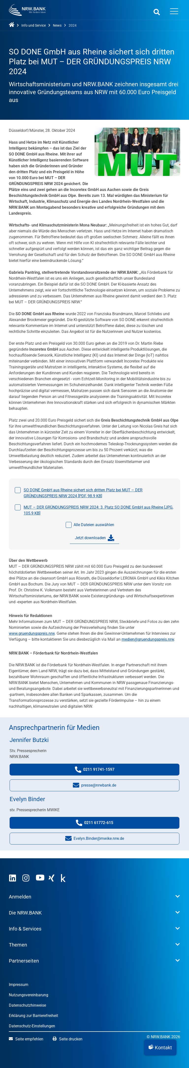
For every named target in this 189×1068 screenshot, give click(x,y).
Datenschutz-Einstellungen (32, 1026)
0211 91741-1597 (99, 770)
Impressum (18, 984)
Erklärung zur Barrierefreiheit (33, 1015)
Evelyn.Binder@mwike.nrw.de (94, 839)
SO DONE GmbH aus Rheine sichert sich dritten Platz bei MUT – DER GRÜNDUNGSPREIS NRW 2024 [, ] (83, 493)
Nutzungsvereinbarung (28, 995)
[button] (160, 1047)
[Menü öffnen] (174, 11)
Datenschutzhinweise (27, 1005)
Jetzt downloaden (94, 538)
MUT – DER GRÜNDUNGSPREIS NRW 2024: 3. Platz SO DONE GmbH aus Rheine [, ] (98, 510)
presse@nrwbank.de (94, 786)
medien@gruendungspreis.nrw (148, 639)
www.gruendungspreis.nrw (32, 633)
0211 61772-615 (100, 824)
